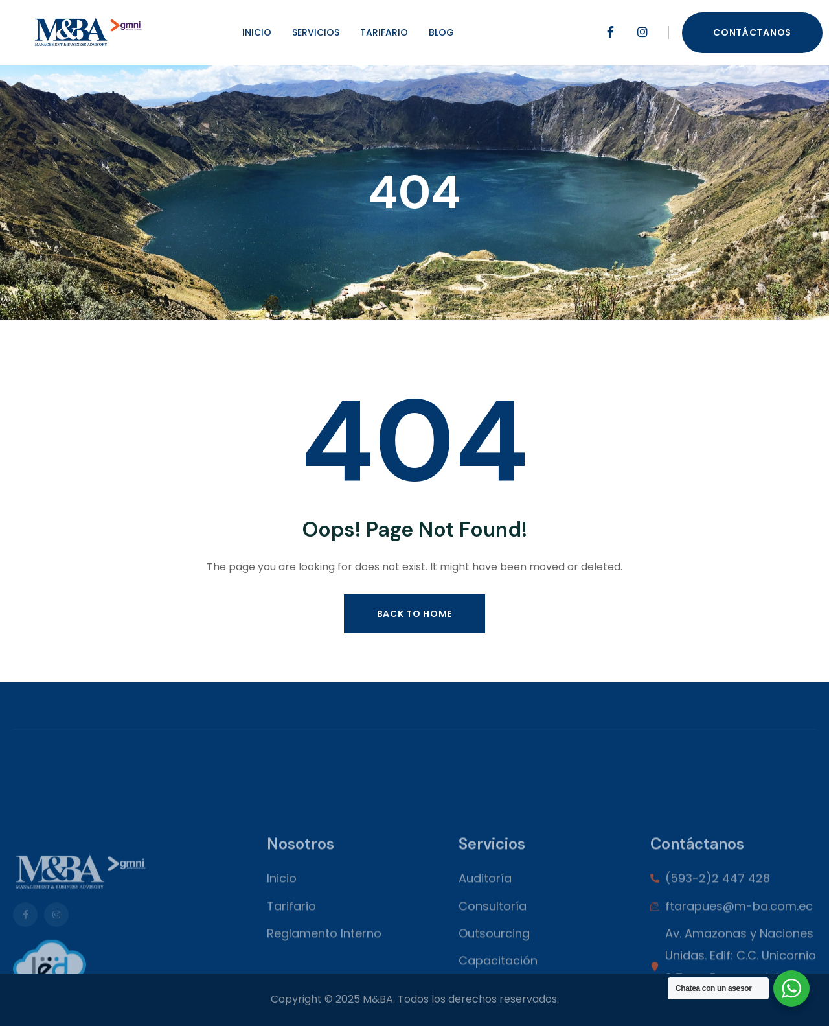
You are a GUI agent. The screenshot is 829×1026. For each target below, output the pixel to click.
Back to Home (414, 613)
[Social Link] (610, 32)
